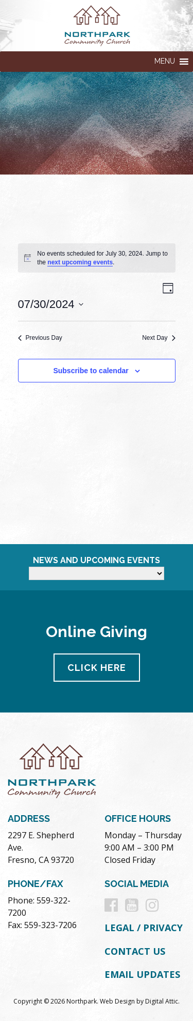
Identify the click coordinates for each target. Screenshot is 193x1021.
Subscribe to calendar (90, 371)
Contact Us (134, 951)
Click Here (96, 667)
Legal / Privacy (143, 927)
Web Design (117, 1001)
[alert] (97, 258)
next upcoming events (80, 262)
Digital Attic (161, 1001)
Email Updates (142, 974)
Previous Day (40, 337)
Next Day (158, 337)
